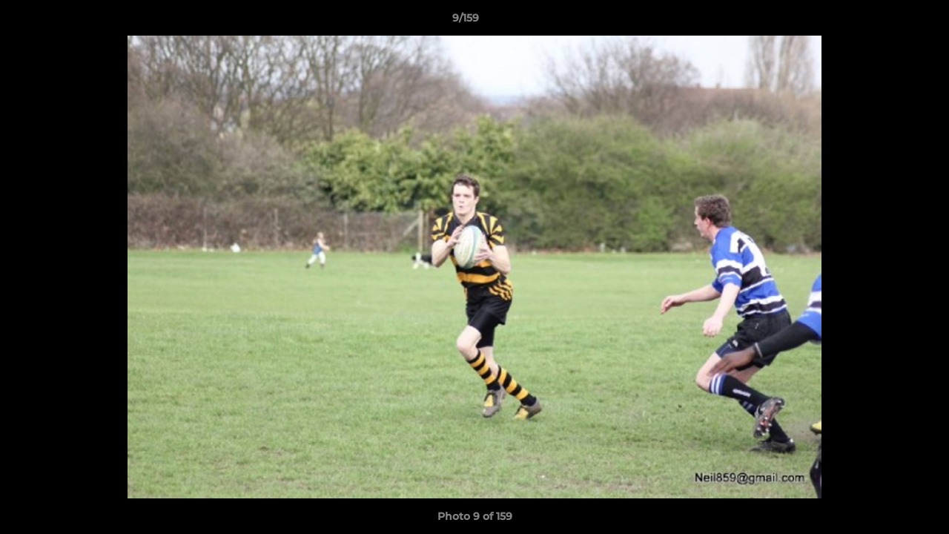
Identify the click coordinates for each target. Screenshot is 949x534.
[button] (887, 21)
